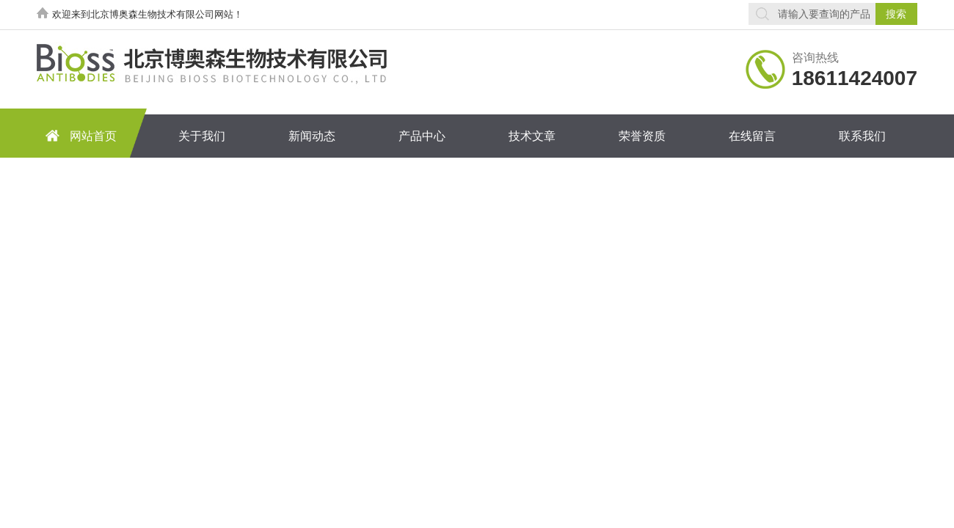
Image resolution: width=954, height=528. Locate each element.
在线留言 (752, 136)
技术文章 (532, 136)
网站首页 (78, 135)
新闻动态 (311, 136)
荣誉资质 (642, 136)
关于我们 (201, 136)
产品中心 (421, 136)
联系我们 (862, 136)
